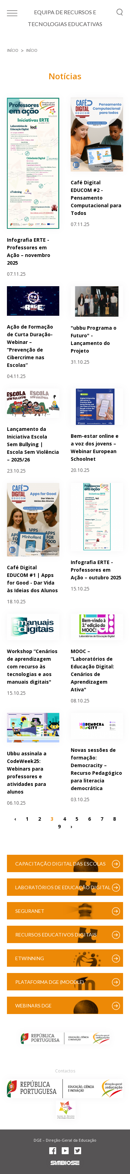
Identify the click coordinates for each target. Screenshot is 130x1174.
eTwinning (29, 958)
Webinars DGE (33, 1005)
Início (12, 50)
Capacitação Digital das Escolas (60, 864)
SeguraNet (29, 911)
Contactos (65, 1071)
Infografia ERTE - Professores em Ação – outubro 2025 (96, 570)
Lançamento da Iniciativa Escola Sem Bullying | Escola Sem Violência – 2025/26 (33, 444)
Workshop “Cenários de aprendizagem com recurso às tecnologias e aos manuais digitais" (32, 666)
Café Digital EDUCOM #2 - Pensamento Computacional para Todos (96, 197)
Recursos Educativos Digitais (56, 935)
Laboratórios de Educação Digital (63, 887)
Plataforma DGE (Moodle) (49, 982)
